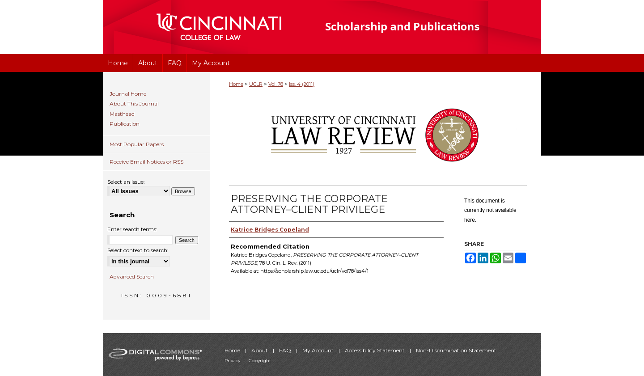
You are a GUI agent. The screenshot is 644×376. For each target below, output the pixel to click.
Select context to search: (138, 250)
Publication (125, 124)
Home (236, 84)
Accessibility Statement (375, 350)
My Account (318, 350)
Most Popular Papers (137, 144)
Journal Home (128, 94)
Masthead (122, 114)
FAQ (285, 350)
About (260, 350)
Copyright (260, 360)
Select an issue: (126, 181)
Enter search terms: (132, 229)
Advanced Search (132, 276)
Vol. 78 (275, 84)
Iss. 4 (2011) (301, 84)
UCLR (256, 84)
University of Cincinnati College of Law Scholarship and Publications (418, 27)
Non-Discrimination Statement (456, 350)
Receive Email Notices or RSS (146, 161)
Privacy (233, 360)
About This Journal (134, 104)
